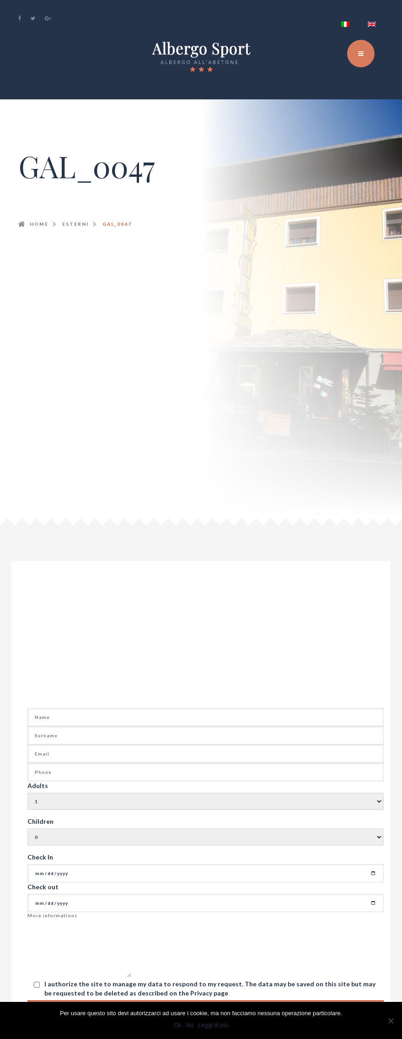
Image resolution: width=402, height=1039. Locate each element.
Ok (178, 1025)
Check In (40, 857)
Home (39, 224)
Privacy (202, 993)
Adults (37, 785)
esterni (75, 224)
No (189, 1025)
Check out (43, 887)
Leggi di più (213, 1025)
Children (40, 821)
